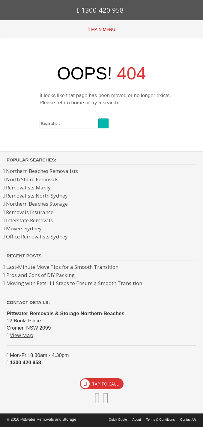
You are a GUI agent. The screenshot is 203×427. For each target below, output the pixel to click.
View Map (21, 335)
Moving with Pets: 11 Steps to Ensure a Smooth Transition (74, 283)
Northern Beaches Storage (37, 203)
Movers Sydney (24, 228)
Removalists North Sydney (37, 195)
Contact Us (188, 419)
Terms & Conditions (160, 419)
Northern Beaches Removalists (42, 170)
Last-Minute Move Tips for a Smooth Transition (62, 266)
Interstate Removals (29, 220)
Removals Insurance (29, 212)
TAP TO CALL (100, 383)
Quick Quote (118, 419)
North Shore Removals (32, 179)
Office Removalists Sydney (37, 236)
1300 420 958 (100, 9)
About (136, 419)
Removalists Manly (28, 187)
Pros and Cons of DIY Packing (40, 275)
